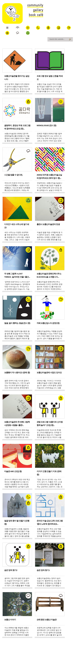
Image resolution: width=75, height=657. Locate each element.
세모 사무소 (28, 32)
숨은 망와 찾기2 (10, 570)
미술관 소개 (17, 27)
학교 (48, 27)
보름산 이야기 (10, 619)
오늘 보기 (7, 27)
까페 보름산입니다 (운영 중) (48, 323)
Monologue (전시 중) (46, 125)
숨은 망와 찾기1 (43, 570)
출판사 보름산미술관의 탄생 (48, 224)
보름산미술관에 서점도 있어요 (49, 372)
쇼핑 (7, 32)
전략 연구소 (17, 32)
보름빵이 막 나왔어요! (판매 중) (17, 372)
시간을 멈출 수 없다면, (13, 175)
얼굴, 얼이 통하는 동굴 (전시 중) (17, 323)
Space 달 (38, 27)
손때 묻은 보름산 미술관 (47, 619)
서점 (58, 27)
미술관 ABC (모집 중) (13, 471)
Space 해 (28, 27)
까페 (69, 27)
